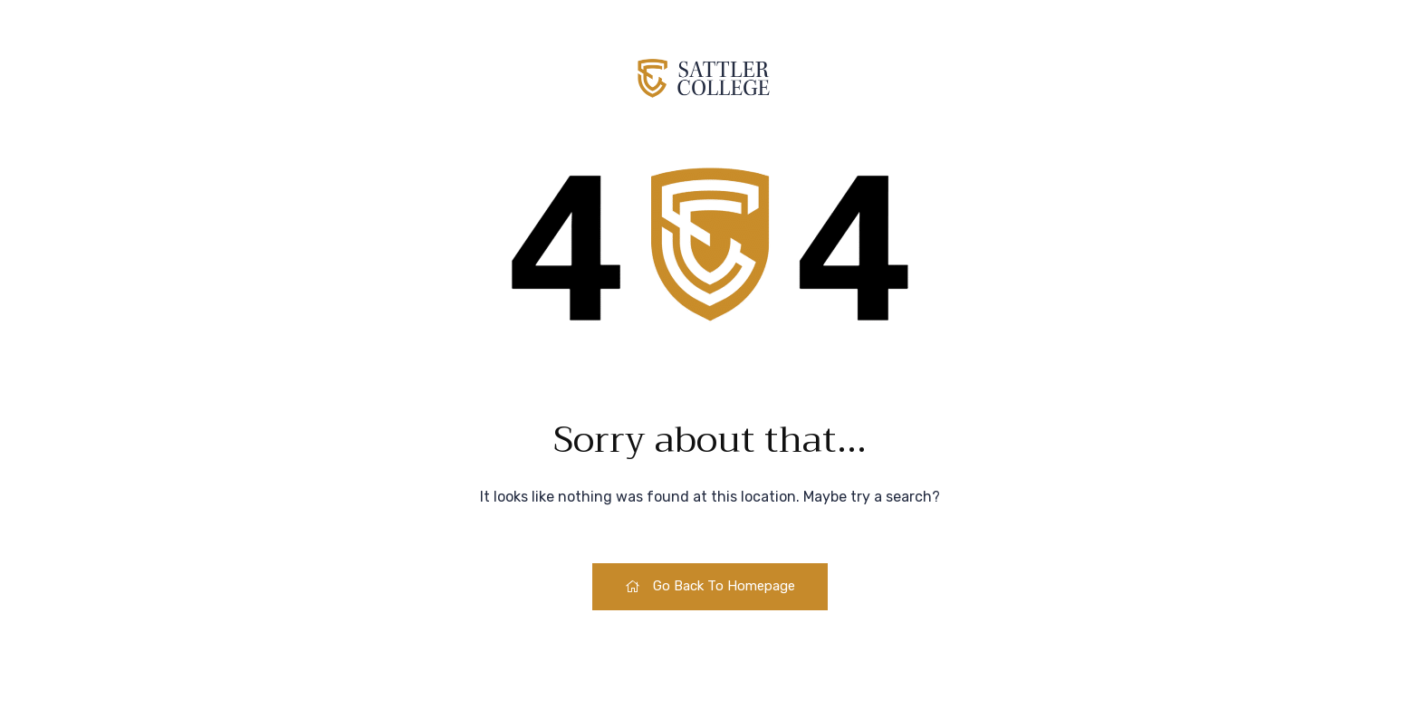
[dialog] (1365, 673)
